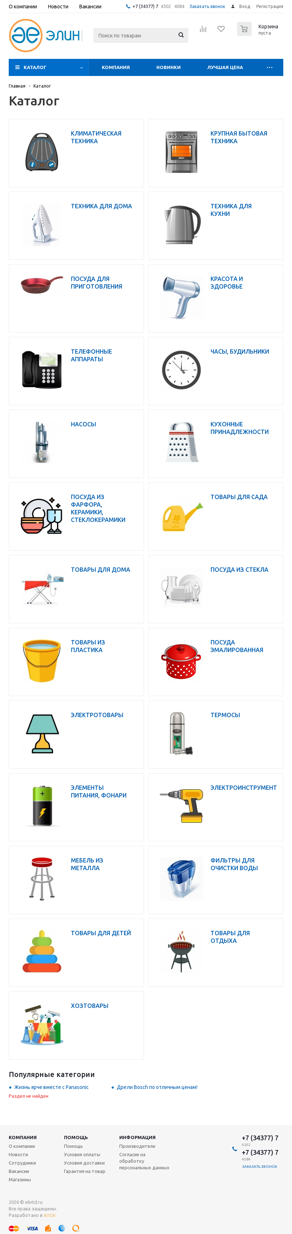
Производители (137, 1146)
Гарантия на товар (84, 1171)
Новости (18, 1154)
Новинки (168, 67)
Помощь (76, 1137)
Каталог (35, 67)
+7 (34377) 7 (145, 6)
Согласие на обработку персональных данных (144, 1161)
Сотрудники (22, 1162)
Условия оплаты (82, 1154)
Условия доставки (84, 1162)
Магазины (20, 1179)
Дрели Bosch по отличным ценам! (157, 1087)
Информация (137, 1137)
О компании (22, 1146)
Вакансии (19, 1171)
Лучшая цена (225, 67)
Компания (116, 67)
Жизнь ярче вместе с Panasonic (51, 1087)
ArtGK (50, 1215)
